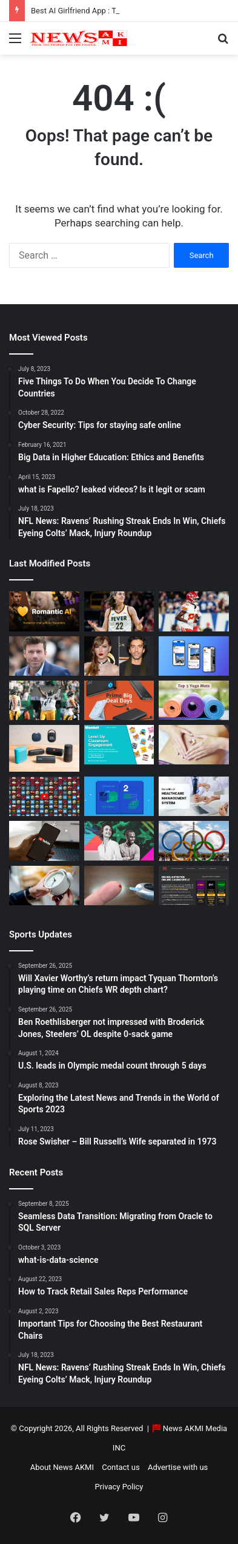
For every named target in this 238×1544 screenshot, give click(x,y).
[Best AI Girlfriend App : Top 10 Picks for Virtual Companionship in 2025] (44, 611)
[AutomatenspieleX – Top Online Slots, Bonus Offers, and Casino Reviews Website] (194, 885)
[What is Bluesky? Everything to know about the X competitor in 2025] (194, 656)
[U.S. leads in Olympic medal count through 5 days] (194, 840)
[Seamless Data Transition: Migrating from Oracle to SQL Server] (119, 796)
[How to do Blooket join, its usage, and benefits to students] (119, 744)
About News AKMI (62, 1467)
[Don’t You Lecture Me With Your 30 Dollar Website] (44, 796)
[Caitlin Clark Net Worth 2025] (119, 611)
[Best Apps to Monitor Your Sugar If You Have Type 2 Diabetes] (119, 885)
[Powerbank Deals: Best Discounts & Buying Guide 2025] (119, 700)
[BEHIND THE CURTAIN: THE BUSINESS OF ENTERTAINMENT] (119, 840)
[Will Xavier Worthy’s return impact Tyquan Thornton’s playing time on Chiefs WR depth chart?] (194, 611)
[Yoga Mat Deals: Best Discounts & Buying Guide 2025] (194, 700)
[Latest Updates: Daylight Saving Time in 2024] (44, 885)
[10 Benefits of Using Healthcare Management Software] (194, 796)
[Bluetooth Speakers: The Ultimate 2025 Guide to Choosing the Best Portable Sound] (44, 748)
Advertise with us (178, 1467)
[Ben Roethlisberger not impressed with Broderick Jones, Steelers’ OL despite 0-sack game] (44, 700)
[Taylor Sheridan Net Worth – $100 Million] (44, 656)
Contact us (121, 1467)
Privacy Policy (118, 1486)
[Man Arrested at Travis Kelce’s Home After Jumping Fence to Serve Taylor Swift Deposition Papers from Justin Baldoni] (119, 656)
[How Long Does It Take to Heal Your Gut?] (194, 744)
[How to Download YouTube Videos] (44, 840)
